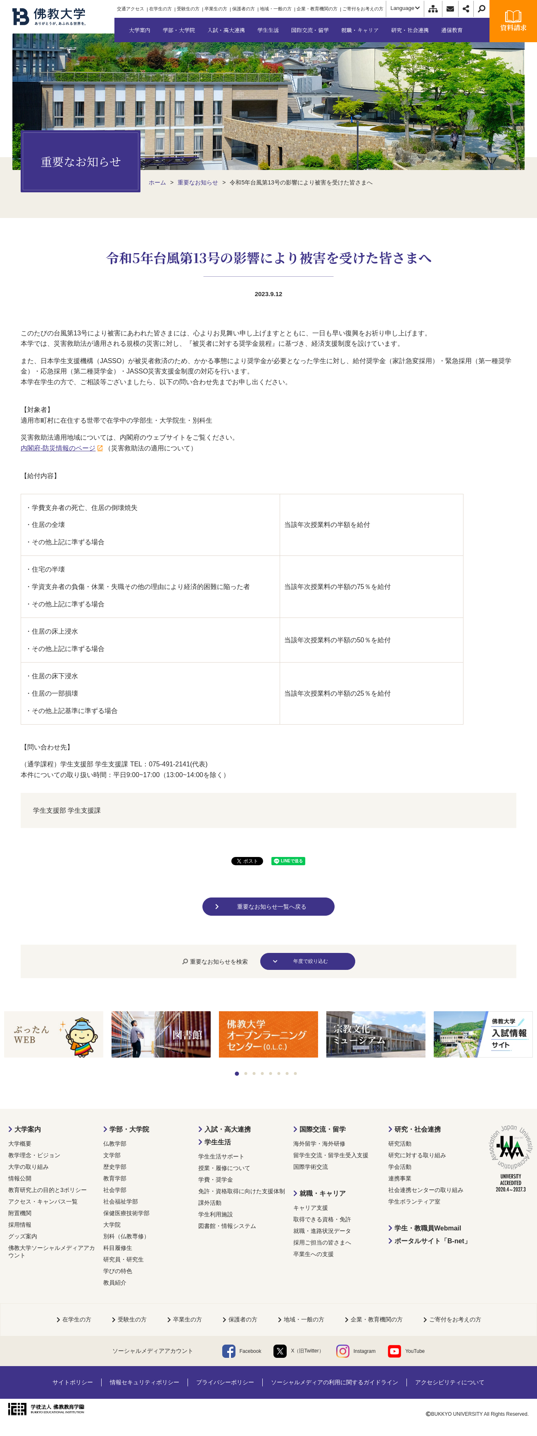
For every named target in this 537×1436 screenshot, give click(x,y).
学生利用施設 (215, 1214)
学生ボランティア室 (414, 1201)
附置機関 (19, 1213)
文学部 (112, 1155)
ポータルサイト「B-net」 (432, 1241)
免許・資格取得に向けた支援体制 (241, 1191)
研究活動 (399, 1143)
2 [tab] (246, 1073)
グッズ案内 (22, 1236)
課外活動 (209, 1202)
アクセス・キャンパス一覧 (43, 1201)
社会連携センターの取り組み (425, 1190)
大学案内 (27, 1129)
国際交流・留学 (322, 1129)
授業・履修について (224, 1168)
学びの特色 (117, 1271)
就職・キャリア (322, 1193)
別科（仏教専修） (126, 1236)
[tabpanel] (53, 1035)
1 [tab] (237, 1074)
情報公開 (19, 1178)
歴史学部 (114, 1166)
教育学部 (114, 1178)
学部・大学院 (129, 1129)
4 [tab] (262, 1073)
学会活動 (399, 1166)
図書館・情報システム (227, 1226)
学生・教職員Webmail (427, 1228)
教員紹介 (114, 1282)
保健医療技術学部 (126, 1213)
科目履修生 (117, 1248)
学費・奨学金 (215, 1179)
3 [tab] (254, 1073)
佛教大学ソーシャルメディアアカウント (51, 1252)
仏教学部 (114, 1143)
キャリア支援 (310, 1207)
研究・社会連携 (417, 1129)
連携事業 (399, 1178)
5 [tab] (270, 1073)
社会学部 (114, 1190)
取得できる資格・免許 (322, 1219)
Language (405, 8)
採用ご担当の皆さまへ (322, 1242)
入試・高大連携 (227, 1129)
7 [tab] (287, 1073)
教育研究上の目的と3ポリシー (47, 1190)
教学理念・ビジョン (34, 1155)
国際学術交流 (310, 1166)
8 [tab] (295, 1073)
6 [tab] (279, 1073)
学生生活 (217, 1142)
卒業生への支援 (313, 1254)
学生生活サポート (221, 1156)
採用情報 (19, 1224)
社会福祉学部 (120, 1201)
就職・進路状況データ (322, 1231)
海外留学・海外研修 (319, 1143)
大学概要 (19, 1143)
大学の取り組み (28, 1166)
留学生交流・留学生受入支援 (330, 1155)
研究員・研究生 (123, 1259)
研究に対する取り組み (417, 1155)
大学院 (112, 1224)
